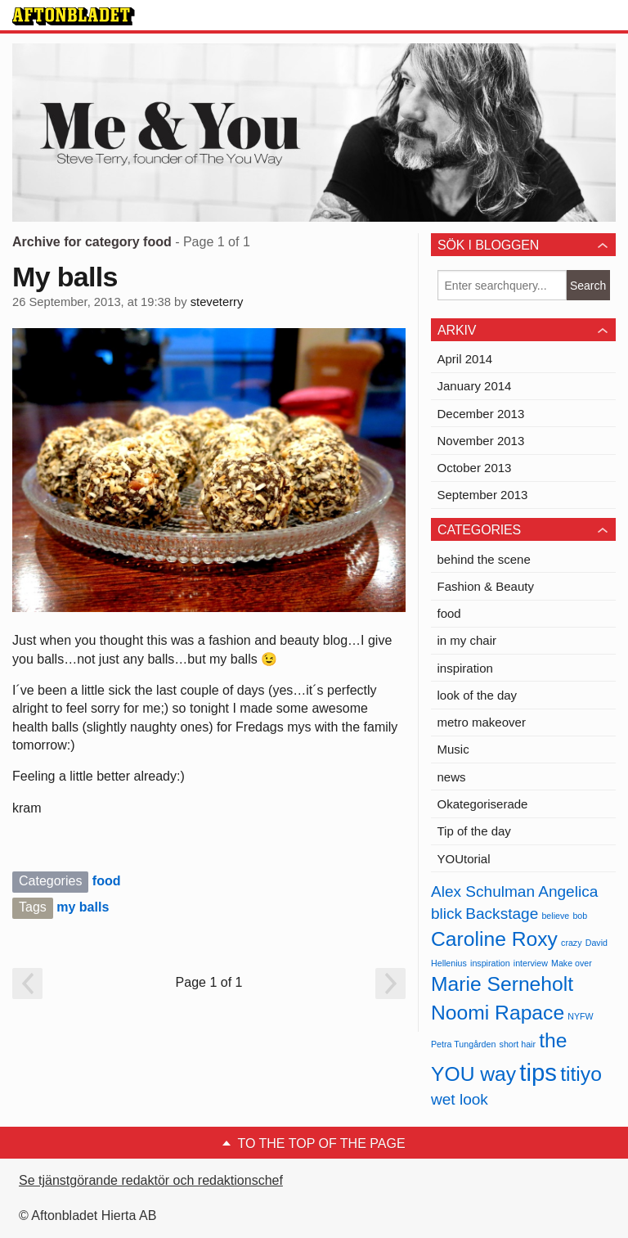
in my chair (467, 640)
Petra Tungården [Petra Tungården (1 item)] (463, 1044)
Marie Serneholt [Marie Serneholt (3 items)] (502, 984)
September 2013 (482, 495)
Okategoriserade (482, 804)
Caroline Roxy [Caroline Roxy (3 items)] (494, 939)
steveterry (217, 301)
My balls (65, 276)
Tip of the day (474, 831)
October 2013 (474, 468)
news (451, 777)
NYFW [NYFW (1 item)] (580, 1016)
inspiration (465, 668)
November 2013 (481, 441)
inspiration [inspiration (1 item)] (490, 963)
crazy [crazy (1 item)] (571, 943)
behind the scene (484, 559)
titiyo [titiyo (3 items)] (581, 1074)
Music (453, 749)
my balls (82, 907)
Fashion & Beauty (485, 586)
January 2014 (474, 386)
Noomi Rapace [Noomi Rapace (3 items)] (497, 1013)
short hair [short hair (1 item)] (518, 1044)
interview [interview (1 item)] (531, 963)
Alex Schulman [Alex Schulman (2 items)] (483, 891)
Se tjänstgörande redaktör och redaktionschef (151, 1180)
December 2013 (481, 414)
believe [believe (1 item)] (555, 916)
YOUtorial (464, 859)
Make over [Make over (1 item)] (571, 963)
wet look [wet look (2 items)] (459, 1099)
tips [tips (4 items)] (538, 1072)
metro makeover (481, 722)
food (106, 881)
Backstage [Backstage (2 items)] (501, 913)
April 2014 (465, 359)
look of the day (477, 695)
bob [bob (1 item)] (579, 916)
